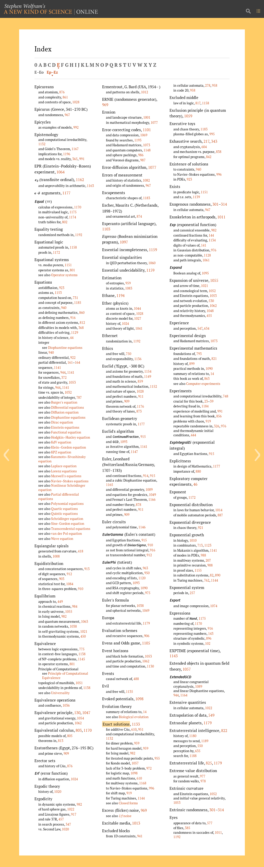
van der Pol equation (66, 533)
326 (216, 426)
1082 (146, 180)
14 (145, 711)
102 (207, 643)
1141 (57, 367)
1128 (207, 255)
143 (210, 633)
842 (208, 156)
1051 (79, 683)
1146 (142, 527)
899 (192, 363)
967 (67, 115)
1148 (147, 150)
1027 (137, 318)
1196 (66, 154)
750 (128, 353)
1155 (198, 570)
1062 (78, 723)
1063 (84, 621)
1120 (142, 578)
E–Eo (39, 72)
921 (200, 527)
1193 (137, 140)
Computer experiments (203, 383)
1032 (68, 392)
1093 (123, 441)
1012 (144, 92)
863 (207, 378)
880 (198, 471)
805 (70, 735)
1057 (135, 763)
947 (207, 209)
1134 (212, 240)
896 (208, 638)
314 (224, 204)
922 (73, 357)
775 (82, 649)
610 (134, 729)
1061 (206, 260)
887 (220, 515)
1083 (128, 288)
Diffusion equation (65, 412)
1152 (153, 386)
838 (218, 151)
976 (213, 250)
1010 (193, 540)
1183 (146, 198)
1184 (205, 406)
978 (203, 781)
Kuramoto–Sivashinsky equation (62, 458)
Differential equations (67, 407)
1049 (152, 494)
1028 (75, 102)
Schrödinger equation (67, 518)
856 (219, 416)
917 (73, 814)
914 (145, 475)
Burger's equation (64, 402)
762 (206, 580)
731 (75, 297)
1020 (57, 791)
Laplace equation (64, 466)
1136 (137, 359)
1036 (66, 705)
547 (199, 328)
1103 (106, 228)
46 (195, 484)
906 (146, 635)
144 (211, 235)
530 (77, 712)
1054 (80, 718)
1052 (212, 290)
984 (74, 606)
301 (215, 204)
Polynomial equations (67, 503)
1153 (58, 292)
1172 (56, 252)
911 (140, 396)
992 (76, 127)
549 (211, 715)
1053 (72, 382)
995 (212, 134)
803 (79, 730)
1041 (138, 328)
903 (61, 578)
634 (206, 328)
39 (211, 401)
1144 (141, 798)
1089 (198, 686)
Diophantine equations (65, 347)
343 (214, 141)
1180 (192, 735)
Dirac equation (62, 422)
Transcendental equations (70, 528)
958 (214, 85)
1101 (147, 129)
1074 (213, 606)
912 (69, 574)
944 (63, 372)
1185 (77, 302)
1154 (147, 371)
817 (197, 103)
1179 (146, 623)
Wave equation (62, 538)
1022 (70, 809)
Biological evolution (134, 717)
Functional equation (66, 432)
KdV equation (61, 442)
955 (157, 758)
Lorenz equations (64, 471)
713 (200, 545)
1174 (72, 217)
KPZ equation (61, 452)
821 (214, 358)
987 (143, 160)
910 (80, 588)
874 (139, 216)
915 (143, 436)
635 (197, 751)
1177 (66, 192)
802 (64, 222)
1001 (146, 117)
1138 (82, 654)
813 (60, 740)
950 (147, 573)
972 (149, 768)
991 (82, 159)
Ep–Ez (52, 72)
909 (66, 753)
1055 (68, 611)
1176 (140, 406)
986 (140, 155)
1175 (73, 212)
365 (75, 159)
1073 (146, 145)
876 (62, 92)
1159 (153, 249)
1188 (193, 755)
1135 (129, 691)
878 (138, 504)
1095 (205, 273)
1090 (144, 588)
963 (145, 568)
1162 (80, 179)
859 (140, 381)
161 (70, 362)
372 (64, 377)
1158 (73, 247)
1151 (68, 265)
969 (105, 104)
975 (147, 593)
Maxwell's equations (66, 476)
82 (211, 575)
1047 (86, 712)
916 (73, 317)
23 (206, 401)
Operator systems (64, 275)
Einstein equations (65, 427)
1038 (73, 626)
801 (72, 270)
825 (209, 762)
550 (200, 745)
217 (206, 141)
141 (203, 245)
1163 (90, 185)
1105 (146, 643)
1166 (151, 499)
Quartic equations (64, 508)
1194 (120, 295)
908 (210, 565)
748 (225, 396)
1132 (41, 144)
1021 (83, 631)
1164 (183, 695)
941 (139, 836)
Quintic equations (64, 513)
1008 (56, 556)
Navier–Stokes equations (70, 481)
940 (63, 307)
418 (80, 551)
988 (203, 555)
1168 (142, 783)
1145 (81, 659)
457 (61, 819)
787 (79, 397)
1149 (147, 376)
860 (82, 312)
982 (64, 616)
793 (199, 353)
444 (193, 435)
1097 (124, 241)
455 (209, 315)
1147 (134, 451)
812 (82, 322)
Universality (60, 693)
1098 (139, 698)
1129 (74, 332)
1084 (69, 584)
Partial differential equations (58, 496)
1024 (74, 779)
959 (128, 283)
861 (65, 97)
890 (217, 575)
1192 (78, 234)
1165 (109, 484)
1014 (218, 510)
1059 (188, 115)
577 (209, 823)
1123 (207, 545)
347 (68, 824)
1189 (204, 741)
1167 (75, 149)
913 (87, 568)
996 (151, 788)
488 (136, 678)
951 (140, 729)
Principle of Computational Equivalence (65, 675)
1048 (210, 310)
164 (77, 362)
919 (129, 793)
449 (60, 601)
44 (72, 337)
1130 (150, 666)
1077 (154, 122)
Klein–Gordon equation (68, 447)
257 (192, 593)
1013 (136, 823)
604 (204, 146)
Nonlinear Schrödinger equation (61, 487)
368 (81, 327)
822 (224, 730)
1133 (136, 724)
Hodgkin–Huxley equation (70, 437)
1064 (60, 171)
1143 (174, 655)
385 (187, 828)
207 (208, 560)
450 (83, 636)
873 (139, 411)
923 (61, 287)
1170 (77, 207)
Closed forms (128, 803)
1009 (149, 489)
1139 (196, 197)
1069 (143, 135)
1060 (151, 263)
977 (202, 776)
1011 (221, 216)
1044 (137, 308)
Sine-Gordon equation (67, 523)
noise (125, 816)
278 (207, 85)
